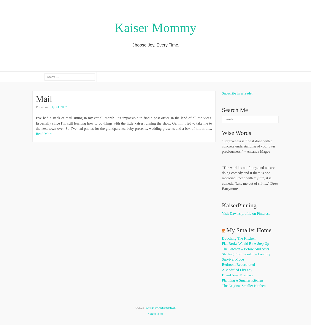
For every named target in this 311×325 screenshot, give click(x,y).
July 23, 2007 (58, 107)
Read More (44, 134)
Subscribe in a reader (237, 93)
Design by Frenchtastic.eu (160, 307)
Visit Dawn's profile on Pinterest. (246, 213)
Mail (44, 99)
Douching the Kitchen (238, 238)
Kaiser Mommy (155, 28)
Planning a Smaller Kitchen (242, 280)
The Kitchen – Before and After (246, 249)
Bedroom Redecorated (238, 265)
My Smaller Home (249, 230)
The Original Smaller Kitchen (244, 286)
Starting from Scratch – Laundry (246, 254)
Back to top (155, 313)
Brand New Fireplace (237, 275)
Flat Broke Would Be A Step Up (245, 244)
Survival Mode (233, 259)
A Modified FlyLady (237, 270)
